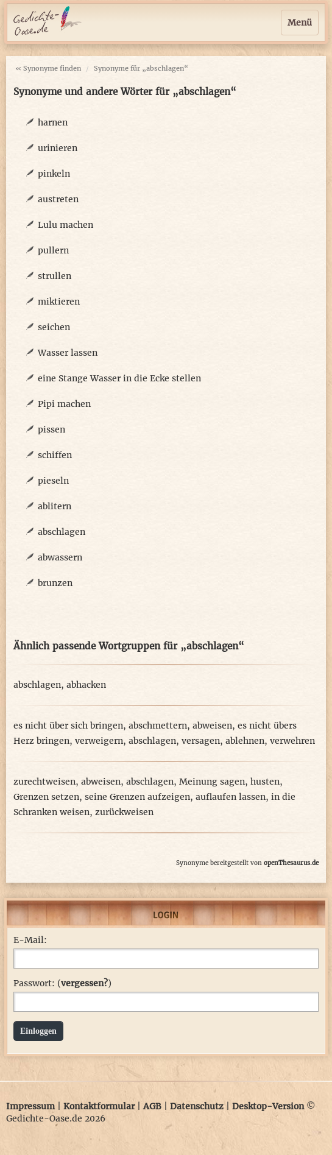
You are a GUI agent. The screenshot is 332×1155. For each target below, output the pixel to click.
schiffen (55, 455)
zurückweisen (124, 812)
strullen (54, 275)
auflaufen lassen (231, 796)
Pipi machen (64, 403)
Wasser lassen (67, 352)
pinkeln (54, 173)
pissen (51, 429)
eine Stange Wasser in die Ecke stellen (119, 378)
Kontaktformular (99, 1106)
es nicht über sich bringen (68, 725)
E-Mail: (30, 939)
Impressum (30, 1106)
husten (265, 781)
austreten (58, 199)
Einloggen (38, 1031)
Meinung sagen (212, 781)
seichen (54, 327)
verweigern (99, 740)
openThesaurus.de (291, 863)
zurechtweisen (44, 781)
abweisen (212, 725)
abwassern (60, 557)
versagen (201, 740)
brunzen (55, 583)
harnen (53, 122)
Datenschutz (197, 1106)
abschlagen (61, 531)
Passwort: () (62, 983)
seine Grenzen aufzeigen (137, 796)
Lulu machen (65, 224)
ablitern (54, 506)
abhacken (86, 684)
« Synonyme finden (48, 68)
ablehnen (244, 740)
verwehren (292, 740)
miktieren (59, 301)
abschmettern (158, 725)
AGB (152, 1106)
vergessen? (84, 983)
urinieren (57, 148)
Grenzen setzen (46, 796)
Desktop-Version (268, 1106)
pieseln (53, 480)
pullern (53, 250)
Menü (300, 22)
